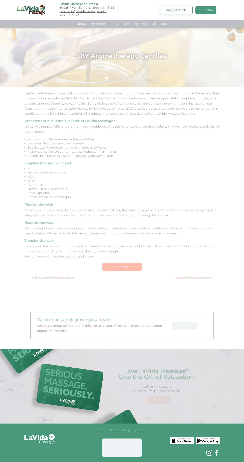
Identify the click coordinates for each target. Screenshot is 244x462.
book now (206, 10)
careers (113, 430)
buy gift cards (176, 10)
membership (101, 24)
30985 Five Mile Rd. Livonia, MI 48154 (87, 7)
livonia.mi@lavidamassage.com (83, 11)
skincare (122, 24)
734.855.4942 (69, 15)
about (81, 24)
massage (140, 24)
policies (140, 430)
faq (100, 430)
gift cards (160, 24)
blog (126, 430)
